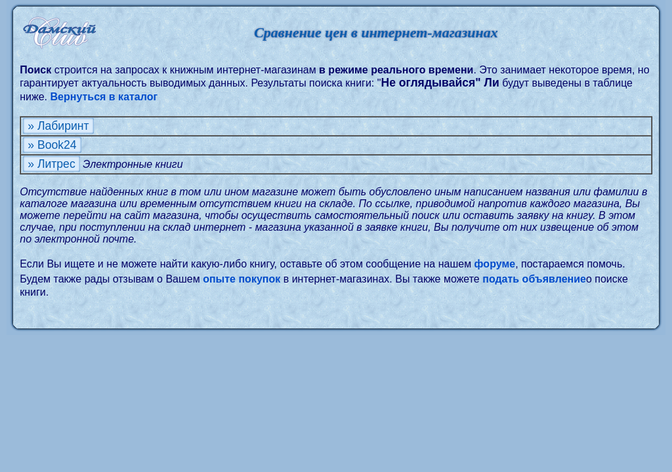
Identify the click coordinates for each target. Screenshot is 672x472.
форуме (495, 263)
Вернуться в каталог (104, 96)
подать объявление (534, 279)
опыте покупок (241, 279)
